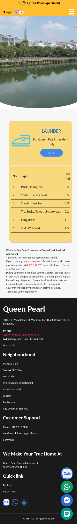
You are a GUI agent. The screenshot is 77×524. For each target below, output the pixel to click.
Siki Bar (7, 395)
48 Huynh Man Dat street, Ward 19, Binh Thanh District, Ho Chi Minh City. (36, 321)
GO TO (48, 152)
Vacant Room (10, 491)
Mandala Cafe (10, 363)
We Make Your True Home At (32, 454)
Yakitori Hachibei (12, 389)
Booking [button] (7, 485)
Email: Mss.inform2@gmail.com (20, 433)
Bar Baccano (9, 402)
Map (10, 345)
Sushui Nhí (8, 376)
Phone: (15, 426)
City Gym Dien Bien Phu (15, 408)
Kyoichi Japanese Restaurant (18, 382)
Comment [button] (8, 439)
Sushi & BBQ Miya (12, 370)
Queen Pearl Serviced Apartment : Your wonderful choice (21, 464)
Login (7, 12)
